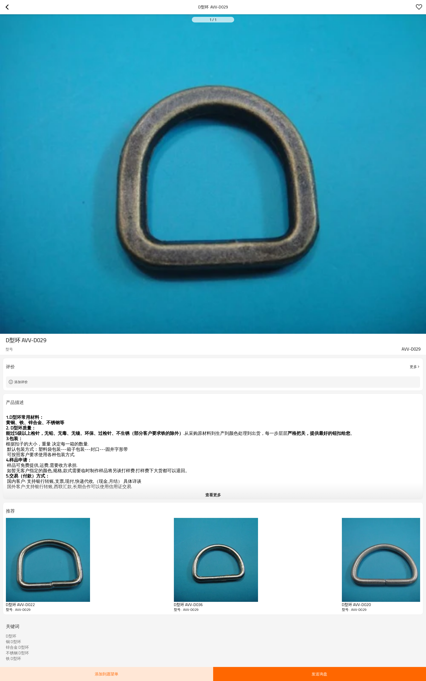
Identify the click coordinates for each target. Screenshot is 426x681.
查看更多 (213, 495)
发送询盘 (319, 674)
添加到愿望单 (106, 674)
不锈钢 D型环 (17, 653)
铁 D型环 (13, 658)
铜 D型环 (13, 642)
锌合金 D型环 (17, 647)
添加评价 (21, 382)
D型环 (11, 636)
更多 (413, 366)
